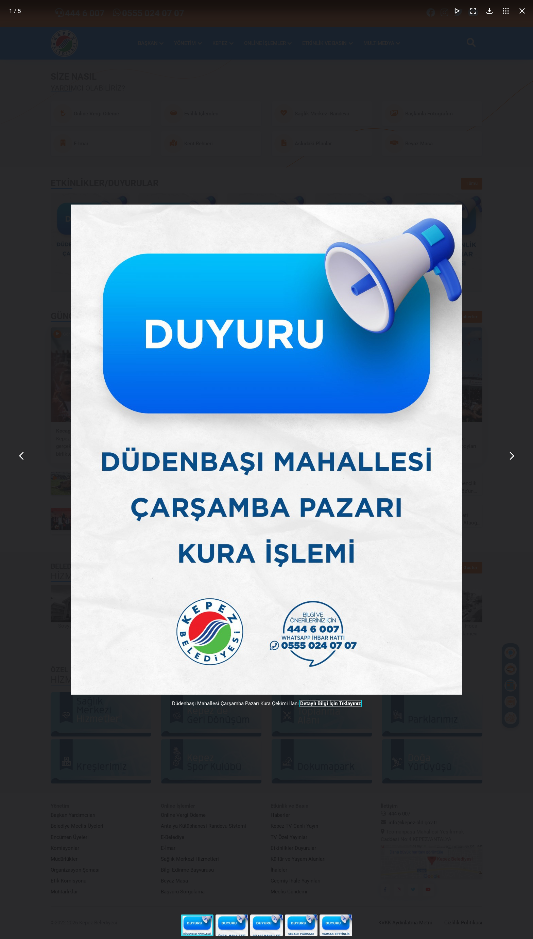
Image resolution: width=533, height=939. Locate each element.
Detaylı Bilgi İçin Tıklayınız (330, 703)
